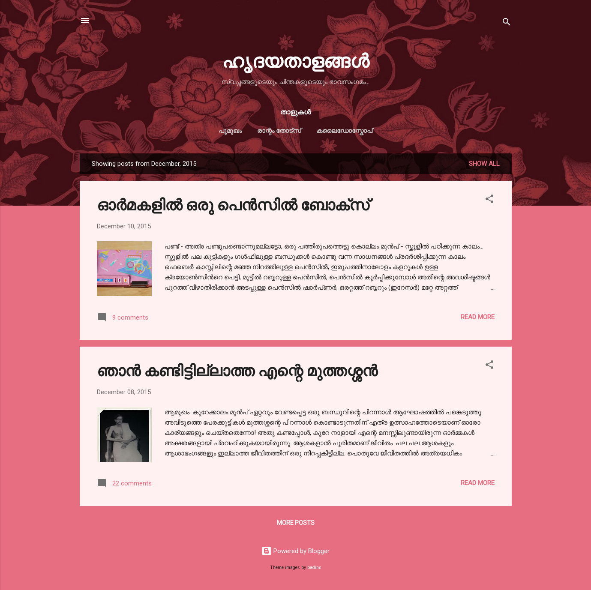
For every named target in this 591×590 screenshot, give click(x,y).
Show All (484, 164)
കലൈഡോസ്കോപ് (344, 131)
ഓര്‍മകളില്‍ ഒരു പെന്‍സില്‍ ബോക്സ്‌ (233, 204)
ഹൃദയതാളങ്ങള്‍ (295, 59)
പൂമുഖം (230, 131)
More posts (296, 522)
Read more (478, 317)
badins (314, 567)
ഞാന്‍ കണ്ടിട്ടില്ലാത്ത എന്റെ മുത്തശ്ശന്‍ (237, 369)
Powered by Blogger (295, 551)
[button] (489, 200)
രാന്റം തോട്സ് (279, 131)
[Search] (506, 23)
